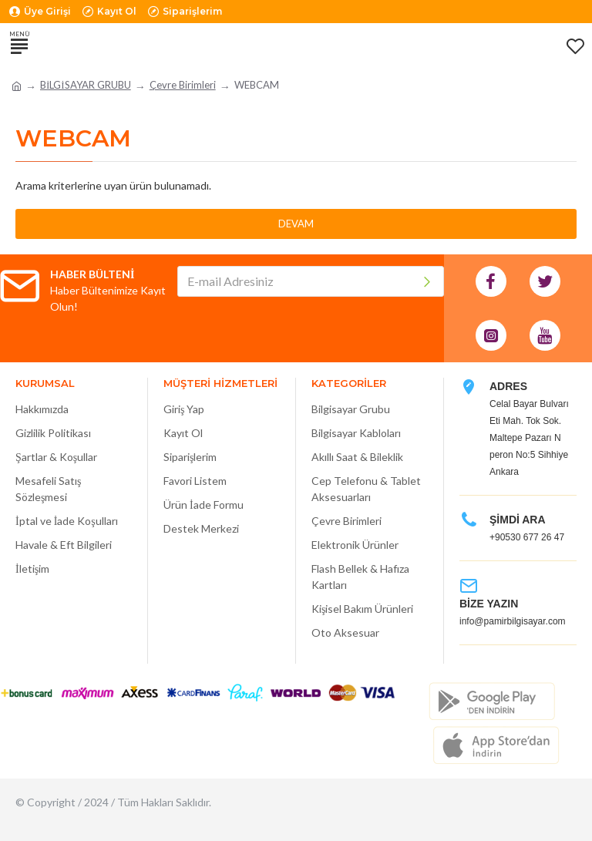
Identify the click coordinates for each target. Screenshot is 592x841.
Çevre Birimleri (183, 85)
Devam (296, 223)
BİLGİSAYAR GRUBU (85, 85)
